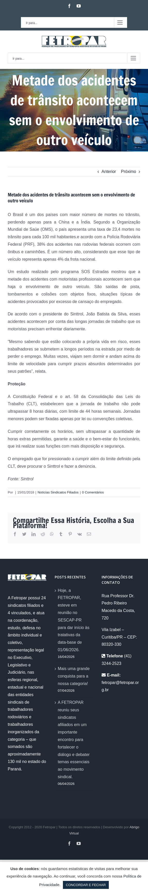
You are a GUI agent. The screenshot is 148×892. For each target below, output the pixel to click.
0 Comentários (93, 492)
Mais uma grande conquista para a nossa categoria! (74, 676)
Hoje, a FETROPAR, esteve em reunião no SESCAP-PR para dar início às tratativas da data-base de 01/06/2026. (73, 620)
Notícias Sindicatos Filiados (58, 492)
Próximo (128, 171)
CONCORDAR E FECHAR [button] (86, 885)
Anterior (109, 171)
